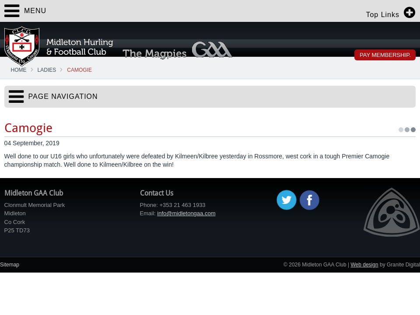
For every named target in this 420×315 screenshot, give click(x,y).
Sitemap (9, 265)
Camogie (79, 70)
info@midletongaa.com (186, 213)
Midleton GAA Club (58, 46)
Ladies (47, 70)
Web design (364, 265)
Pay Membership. (385, 55)
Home (19, 70)
